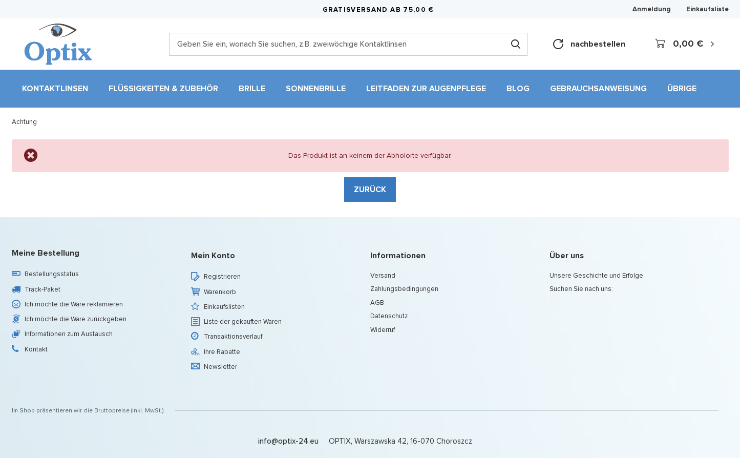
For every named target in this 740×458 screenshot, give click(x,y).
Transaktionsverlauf (233, 336)
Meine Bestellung (45, 253)
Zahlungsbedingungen (404, 289)
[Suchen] (515, 44)
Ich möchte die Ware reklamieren (74, 304)
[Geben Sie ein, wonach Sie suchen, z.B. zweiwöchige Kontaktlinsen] (348, 44)
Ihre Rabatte (222, 352)
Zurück (370, 189)
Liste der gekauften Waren (243, 322)
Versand (382, 276)
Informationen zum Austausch (69, 334)
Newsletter (220, 367)
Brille (252, 88)
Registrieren (222, 277)
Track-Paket (42, 289)
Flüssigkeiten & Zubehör (163, 88)
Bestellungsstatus (52, 274)
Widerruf (382, 330)
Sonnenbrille (316, 88)
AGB (377, 303)
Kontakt (36, 349)
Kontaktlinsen (55, 88)
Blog (518, 88)
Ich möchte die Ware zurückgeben (75, 319)
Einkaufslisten (224, 307)
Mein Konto (213, 256)
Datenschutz (389, 316)
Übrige (681, 88)
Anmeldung (651, 9)
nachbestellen (589, 44)
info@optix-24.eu (288, 441)
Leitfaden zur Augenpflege (426, 88)
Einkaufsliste (707, 9)
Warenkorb (220, 292)
